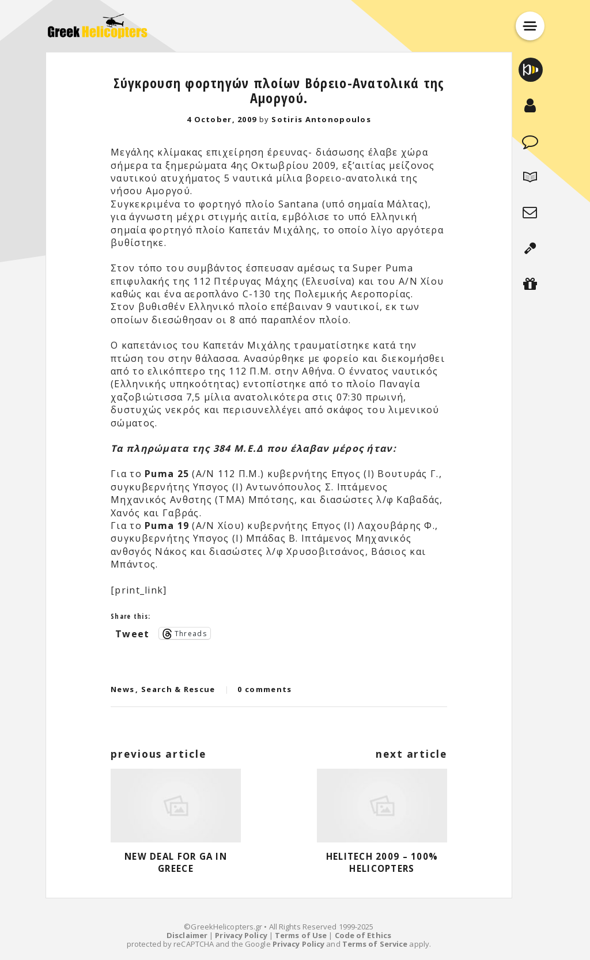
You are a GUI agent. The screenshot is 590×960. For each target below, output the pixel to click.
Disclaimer (187, 935)
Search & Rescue (178, 689)
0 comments (264, 689)
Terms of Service (375, 944)
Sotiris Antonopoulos (321, 119)
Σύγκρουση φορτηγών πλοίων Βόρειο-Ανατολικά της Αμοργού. (279, 90)
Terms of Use (301, 935)
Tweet (132, 633)
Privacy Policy (241, 935)
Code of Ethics (363, 935)
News (122, 689)
